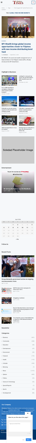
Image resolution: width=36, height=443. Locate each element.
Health (18, 360)
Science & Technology (18, 382)
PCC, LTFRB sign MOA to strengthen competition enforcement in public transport (8, 90)
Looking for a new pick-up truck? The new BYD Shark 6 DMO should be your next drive (26, 78)
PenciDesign (4, 432)
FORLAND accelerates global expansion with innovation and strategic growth (9, 110)
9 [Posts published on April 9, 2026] (17, 227)
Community (18, 341)
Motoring (18, 367)
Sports (18, 389)
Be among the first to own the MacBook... (18, 189)
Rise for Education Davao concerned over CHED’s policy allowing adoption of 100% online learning (23, 309)
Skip (23, 439)
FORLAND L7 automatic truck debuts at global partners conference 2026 (26, 110)
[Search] (33, 2)
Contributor (5, 54)
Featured (18, 356)
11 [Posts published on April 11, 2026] (27, 227)
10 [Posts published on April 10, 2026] (22, 227)
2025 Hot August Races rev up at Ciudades (9, 128)
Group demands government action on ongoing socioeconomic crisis (17, 280)
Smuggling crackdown (18, 298)
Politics (18, 378)
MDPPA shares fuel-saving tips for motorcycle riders (22, 288)
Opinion (18, 374)
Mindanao (5, 410)
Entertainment (18, 348)
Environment (18, 352)
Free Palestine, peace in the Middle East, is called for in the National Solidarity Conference (23, 319)
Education (18, 345)
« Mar (17, 239)
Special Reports (18, 385)
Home (3, 8)
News (18, 371)
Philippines (23, 410)
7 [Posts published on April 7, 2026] (8, 227)
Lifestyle (18, 363)
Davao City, (5, 415)
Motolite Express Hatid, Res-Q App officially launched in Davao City (26, 129)
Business (18, 337)
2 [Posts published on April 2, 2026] (17, 224)
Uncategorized (18, 393)
